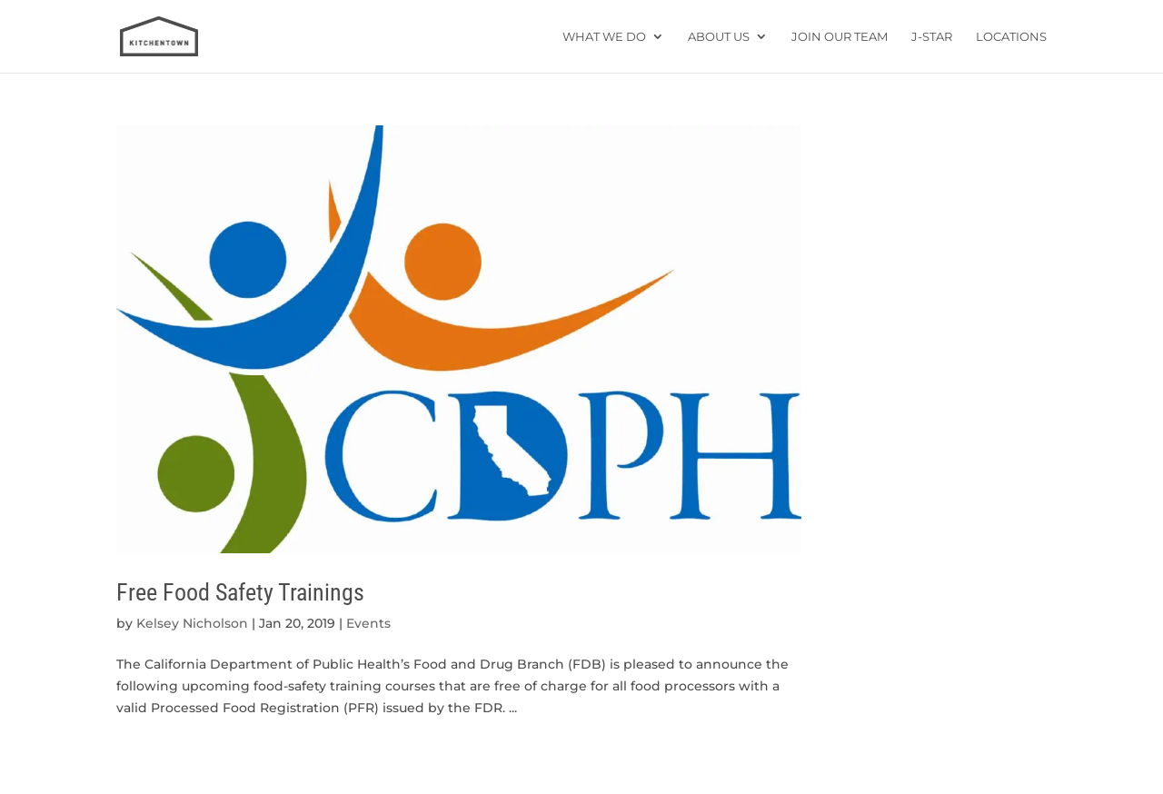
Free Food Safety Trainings (240, 592)
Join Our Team (839, 37)
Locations (1011, 37)
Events (368, 623)
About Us (719, 37)
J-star (931, 37)
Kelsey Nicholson (192, 623)
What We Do (604, 37)
